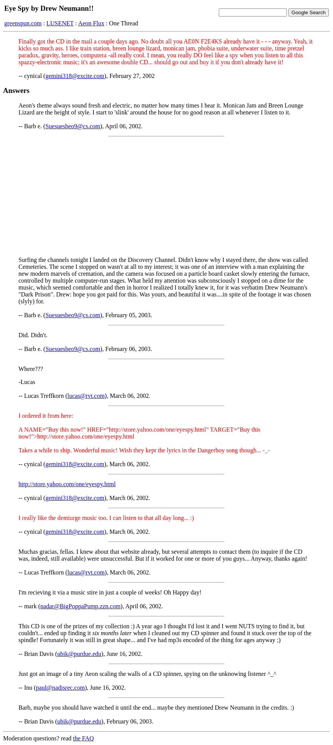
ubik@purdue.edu (79, 654)
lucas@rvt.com (86, 395)
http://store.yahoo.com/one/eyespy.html (67, 484)
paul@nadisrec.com (60, 687)
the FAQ (83, 738)
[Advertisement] (166, 196)
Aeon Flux (91, 23)
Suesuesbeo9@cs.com (72, 126)
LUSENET (60, 23)
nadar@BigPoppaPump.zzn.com (80, 606)
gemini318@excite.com (74, 76)
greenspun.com (23, 23)
